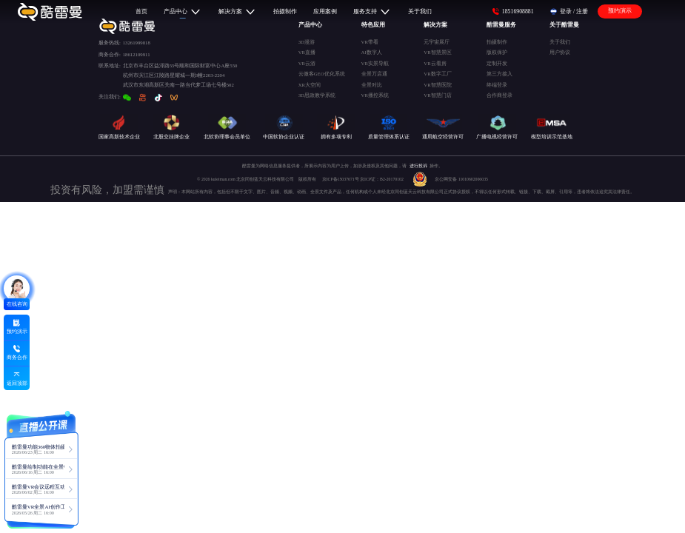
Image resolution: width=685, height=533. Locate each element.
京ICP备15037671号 (341, 179)
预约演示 (620, 10)
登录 (566, 11)
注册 (582, 11)
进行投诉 (418, 166)
